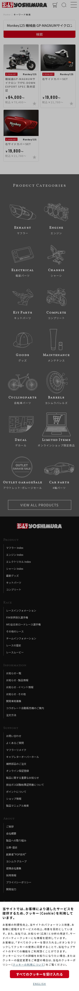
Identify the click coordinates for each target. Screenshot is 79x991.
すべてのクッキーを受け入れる (39, 974)
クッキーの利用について (28, 964)
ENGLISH (39, 984)
